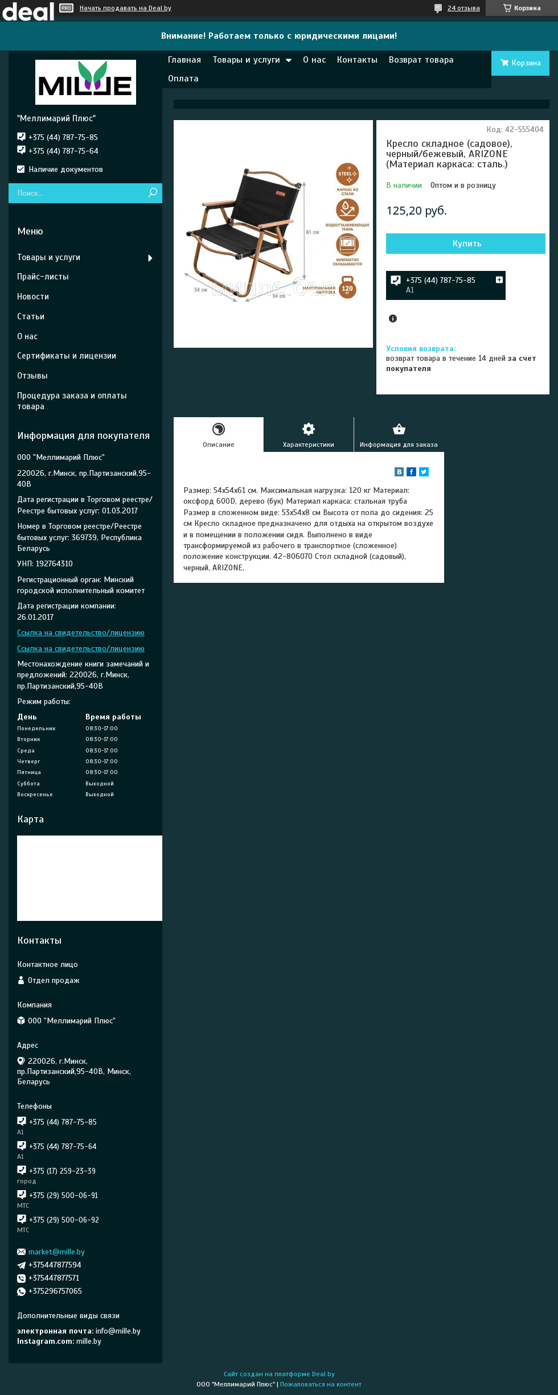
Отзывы (32, 376)
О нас (314, 59)
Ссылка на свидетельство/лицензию (81, 632)
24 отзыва (464, 8)
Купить (467, 243)
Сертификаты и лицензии (66, 356)
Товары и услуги (246, 59)
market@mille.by (56, 1252)
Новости (33, 296)
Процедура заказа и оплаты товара (72, 400)
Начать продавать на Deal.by (125, 8)
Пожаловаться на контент (321, 1384)
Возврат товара (421, 59)
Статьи (30, 316)
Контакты (357, 59)
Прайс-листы (43, 276)
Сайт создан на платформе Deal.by (279, 1374)
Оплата (183, 78)
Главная (184, 59)
